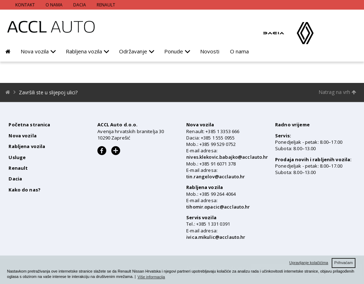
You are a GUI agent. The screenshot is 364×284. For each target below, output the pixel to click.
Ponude (173, 51)
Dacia (79, 5)
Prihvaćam (343, 263)
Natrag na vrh (337, 92)
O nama (54, 5)
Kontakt (25, 5)
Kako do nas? (25, 189)
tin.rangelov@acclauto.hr (215, 176)
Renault (106, 5)
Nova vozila (35, 51)
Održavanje (133, 51)
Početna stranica (29, 124)
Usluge (17, 157)
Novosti (209, 51)
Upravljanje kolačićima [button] (308, 263)
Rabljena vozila (84, 51)
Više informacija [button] (151, 277)
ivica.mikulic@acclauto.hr (215, 237)
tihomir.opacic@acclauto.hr (218, 207)
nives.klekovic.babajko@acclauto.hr (227, 157)
